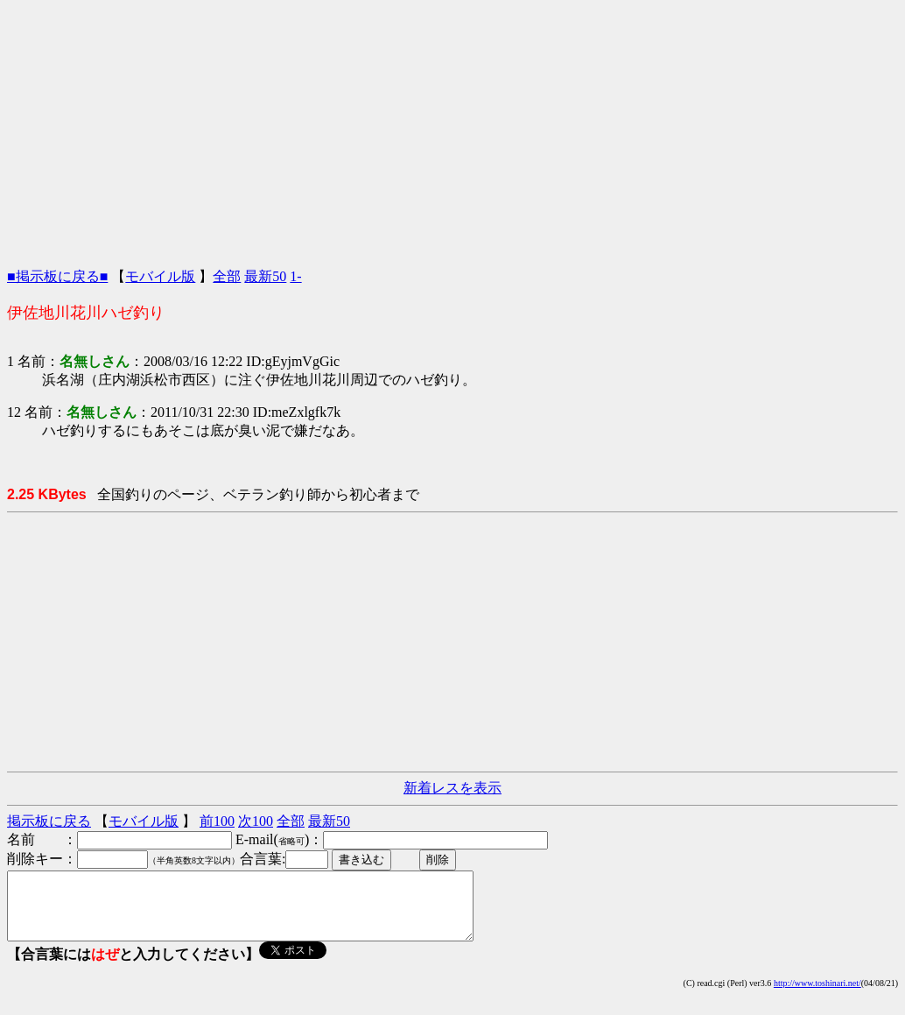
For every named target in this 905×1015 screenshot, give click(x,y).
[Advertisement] (452, 129)
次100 (255, 821)
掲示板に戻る (49, 821)
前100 (217, 821)
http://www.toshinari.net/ (817, 996)
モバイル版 (160, 276)
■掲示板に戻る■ (57, 276)
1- (295, 276)
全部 (227, 276)
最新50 (265, 276)
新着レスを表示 (452, 787)
